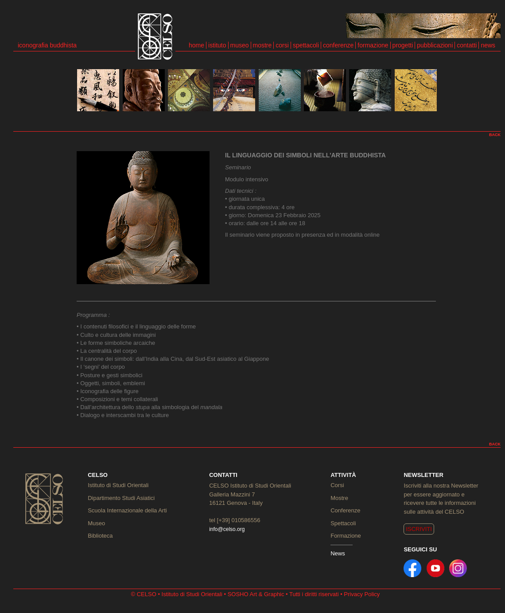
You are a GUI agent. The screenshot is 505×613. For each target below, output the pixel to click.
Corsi (337, 485)
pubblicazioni (435, 45)
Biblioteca (100, 535)
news (488, 45)
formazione (372, 45)
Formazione (345, 535)
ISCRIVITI (419, 529)
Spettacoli (343, 523)
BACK (495, 135)
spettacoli (306, 45)
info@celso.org (227, 529)
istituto (217, 45)
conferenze (338, 45)
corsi (282, 45)
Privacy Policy (362, 594)
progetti (402, 45)
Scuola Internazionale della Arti (127, 510)
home (196, 45)
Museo (96, 523)
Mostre (339, 498)
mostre (262, 45)
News (337, 553)
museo (239, 45)
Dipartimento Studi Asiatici (121, 498)
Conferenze (345, 510)
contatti (467, 45)
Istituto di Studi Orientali (118, 485)
